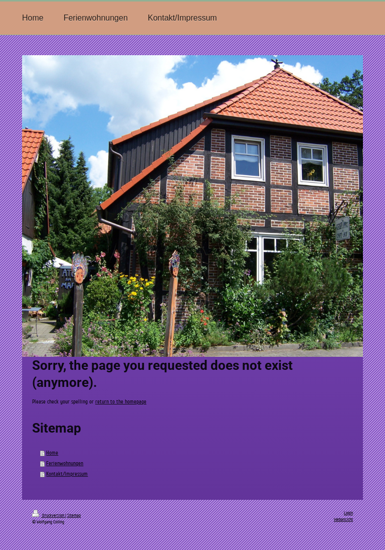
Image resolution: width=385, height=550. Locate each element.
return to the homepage (120, 401)
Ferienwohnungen (64, 463)
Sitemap (74, 515)
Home (52, 453)
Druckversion (48, 515)
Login (348, 513)
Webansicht (343, 519)
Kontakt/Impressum (67, 474)
